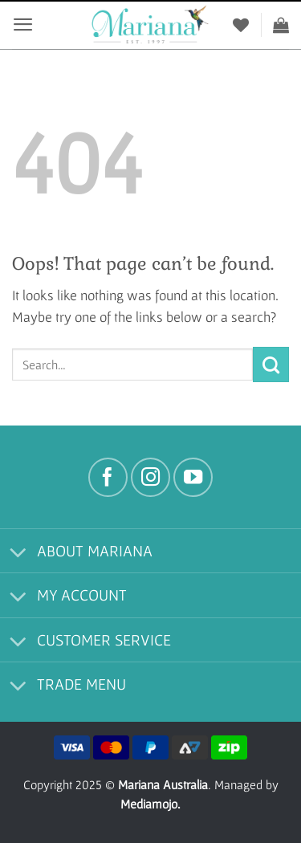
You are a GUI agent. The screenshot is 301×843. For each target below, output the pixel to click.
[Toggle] (18, 553)
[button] (23, 24)
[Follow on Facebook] (108, 477)
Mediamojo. (150, 803)
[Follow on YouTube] (193, 477)
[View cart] (281, 25)
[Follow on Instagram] (150, 477)
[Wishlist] (241, 25)
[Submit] (271, 364)
